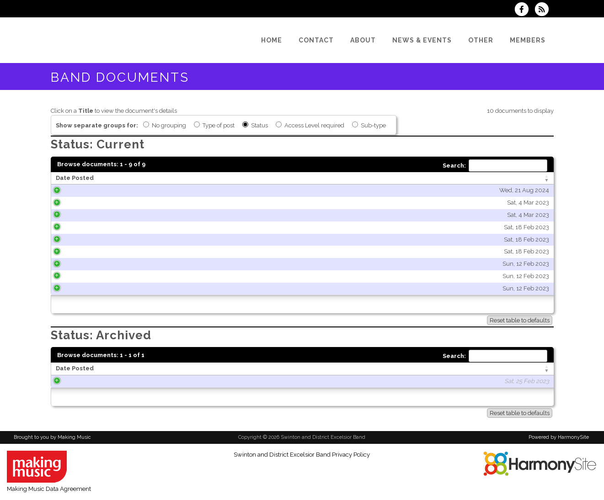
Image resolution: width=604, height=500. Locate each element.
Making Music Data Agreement (49, 488)
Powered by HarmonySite (559, 437)
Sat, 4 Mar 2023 (168, 202)
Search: (495, 165)
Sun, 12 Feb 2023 (165, 263)
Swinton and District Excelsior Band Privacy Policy (302, 454)
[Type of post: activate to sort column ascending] (471, 178)
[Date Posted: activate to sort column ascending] (122, 178)
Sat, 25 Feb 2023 (160, 381)
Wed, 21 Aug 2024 (164, 190)
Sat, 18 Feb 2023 (166, 227)
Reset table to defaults (520, 320)
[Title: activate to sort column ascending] (291, 178)
